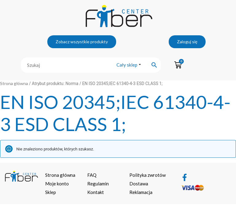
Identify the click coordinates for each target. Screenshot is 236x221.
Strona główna (14, 83)
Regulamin (98, 183)
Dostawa (138, 183)
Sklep (50, 192)
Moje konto (57, 183)
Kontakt (95, 192)
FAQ (91, 175)
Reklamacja (140, 192)
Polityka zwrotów (147, 175)
